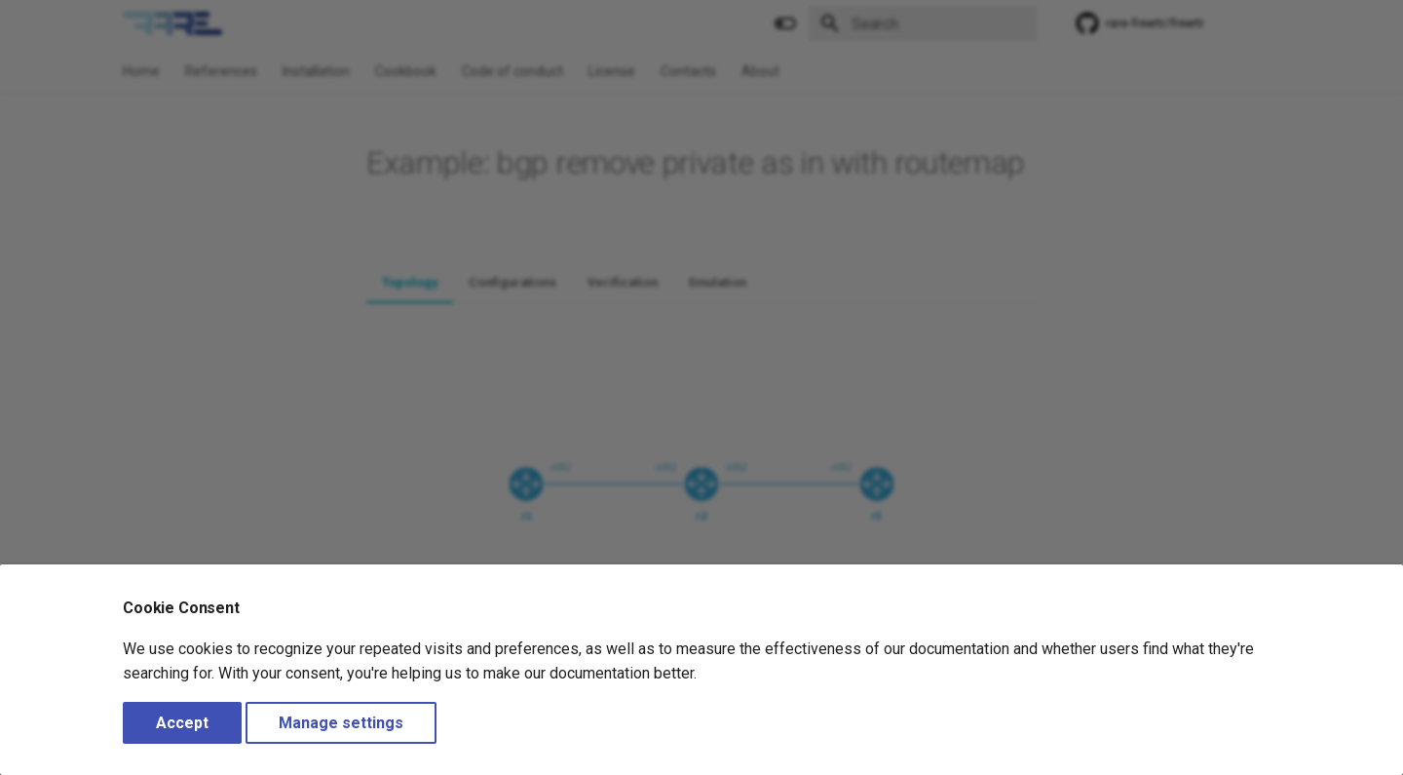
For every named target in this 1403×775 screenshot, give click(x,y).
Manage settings (341, 723)
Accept (182, 723)
